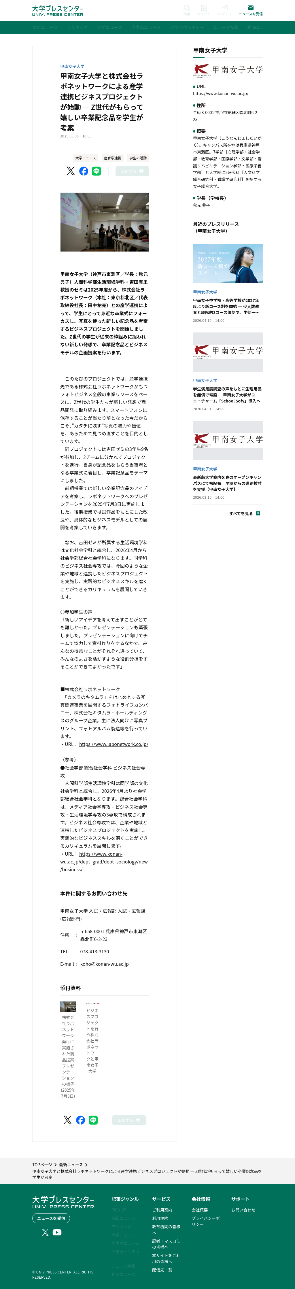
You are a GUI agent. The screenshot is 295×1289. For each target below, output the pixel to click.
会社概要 (200, 1210)
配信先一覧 (162, 1270)
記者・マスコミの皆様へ (166, 1244)
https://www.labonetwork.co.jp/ (113, 743)
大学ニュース (85, 157)
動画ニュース (123, 1274)
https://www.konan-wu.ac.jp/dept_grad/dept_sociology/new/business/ (104, 861)
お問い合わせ (243, 1210)
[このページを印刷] (132, 171)
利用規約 (160, 1218)
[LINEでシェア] (96, 171)
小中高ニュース (125, 1243)
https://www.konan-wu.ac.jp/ (220, 93)
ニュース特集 (123, 1266)
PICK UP (119, 1210)
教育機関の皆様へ (166, 1229)
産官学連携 (112, 157)
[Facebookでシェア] (83, 171)
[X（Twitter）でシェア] (71, 171)
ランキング (121, 1226)
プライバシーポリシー (206, 1221)
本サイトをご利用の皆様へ (166, 1258)
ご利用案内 (162, 1210)
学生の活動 (138, 157)
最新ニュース (123, 1218)
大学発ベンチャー (125, 1254)
